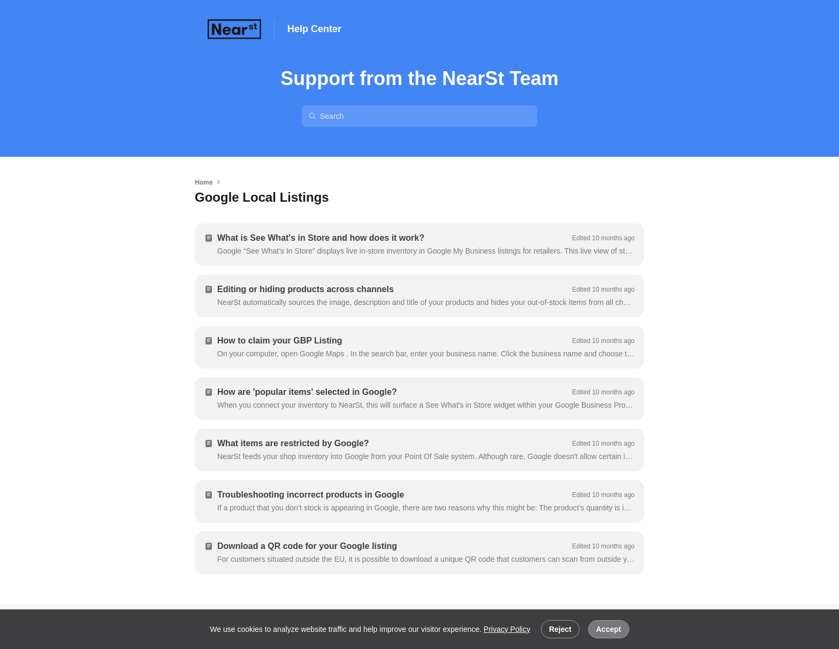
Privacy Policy (507, 629)
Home (203, 182)
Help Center (314, 29)
